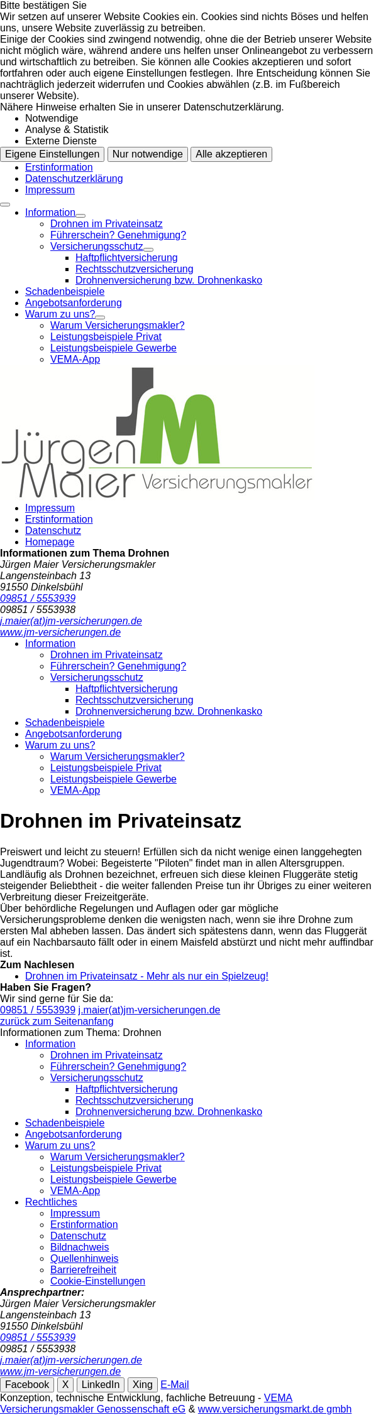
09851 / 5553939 (37, 1010)
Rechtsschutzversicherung (134, 269)
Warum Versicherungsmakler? (117, 325)
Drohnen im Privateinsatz (106, 223)
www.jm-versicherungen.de (60, 1371)
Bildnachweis (79, 1247)
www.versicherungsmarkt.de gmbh (275, 1409)
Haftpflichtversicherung (126, 257)
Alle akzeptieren (231, 154)
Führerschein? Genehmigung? (118, 235)
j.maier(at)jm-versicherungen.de (150, 1010)
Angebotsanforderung (73, 302)
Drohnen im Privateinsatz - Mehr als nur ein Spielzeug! (146, 976)
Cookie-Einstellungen (97, 1281)
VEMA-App (75, 359)
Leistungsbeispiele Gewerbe (113, 348)
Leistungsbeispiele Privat (106, 336)
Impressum (50, 189)
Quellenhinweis (84, 1258)
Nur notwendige (148, 154)
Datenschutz (53, 530)
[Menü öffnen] (5, 204)
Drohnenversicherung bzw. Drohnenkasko (168, 280)
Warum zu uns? (60, 314)
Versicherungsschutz (96, 246)
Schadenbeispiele (64, 291)
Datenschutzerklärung (74, 178)
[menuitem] (200, 246)
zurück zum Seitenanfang (57, 1021)
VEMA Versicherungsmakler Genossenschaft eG (146, 1403)
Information (50, 212)
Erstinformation (59, 167)
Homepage (49, 542)
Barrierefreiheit (83, 1269)
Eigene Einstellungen (52, 154)
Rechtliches (51, 1202)
